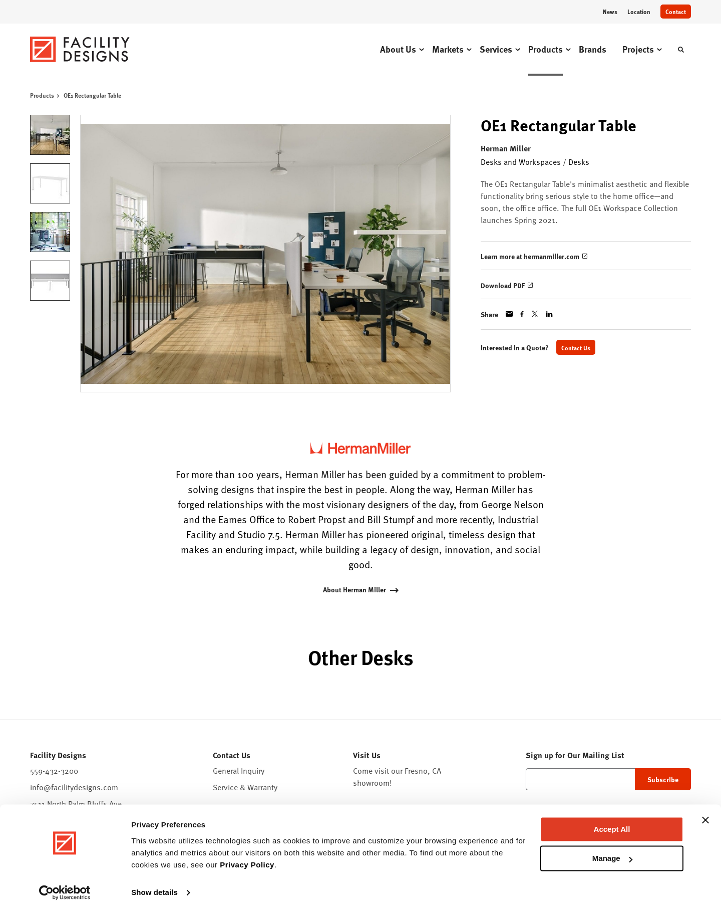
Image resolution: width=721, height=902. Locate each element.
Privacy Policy (247, 854)
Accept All (612, 819)
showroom (371, 783)
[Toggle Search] (681, 50)
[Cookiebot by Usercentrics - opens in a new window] (65, 882)
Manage (612, 848)
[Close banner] (705, 809)
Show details (154, 882)
